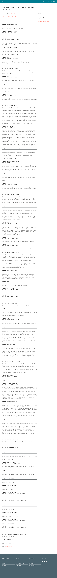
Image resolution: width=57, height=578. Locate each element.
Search (3, 563)
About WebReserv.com (20, 563)
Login (54, 1)
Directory (4, 565)
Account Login (31, 563)
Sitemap (17, 561)
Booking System (49, 1)
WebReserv (3, 1)
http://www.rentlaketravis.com (43, 21)
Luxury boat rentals (11, 13)
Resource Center (32, 565)
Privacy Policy (18, 565)
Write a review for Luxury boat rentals (9, 16)
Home (43, 1)
